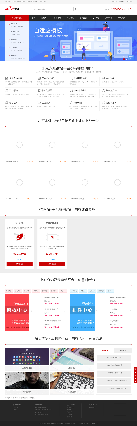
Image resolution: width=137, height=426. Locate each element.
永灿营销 (21, 398)
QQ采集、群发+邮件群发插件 (118, 297)
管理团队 (15, 410)
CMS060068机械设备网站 (51, 309)
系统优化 (74, 291)
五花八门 (101, 291)
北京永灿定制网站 (30, 398)
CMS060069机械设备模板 (51, 297)
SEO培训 (14, 56)
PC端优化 (14, 58)
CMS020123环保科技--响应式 (52, 321)
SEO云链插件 (114, 309)
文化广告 (17, 291)
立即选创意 (19, 264)
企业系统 (13, 26)
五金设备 (26, 291)
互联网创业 (27, 368)
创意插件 (14, 40)
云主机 (13, 50)
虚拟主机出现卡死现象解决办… (44, 410)
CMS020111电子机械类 (111, 161)
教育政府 (44, 291)
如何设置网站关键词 (41, 407)
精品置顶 (123, 350)
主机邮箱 (14, 48)
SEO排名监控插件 (115, 321)
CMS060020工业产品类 (45, 199)
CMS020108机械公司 (12, 161)
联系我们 (92, 407)
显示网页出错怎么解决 (41, 414)
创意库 (44, 18)
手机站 (13, 34)
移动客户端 (15, 32)
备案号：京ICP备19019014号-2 (80, 423)
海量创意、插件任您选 (17, 42)
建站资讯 (72, 368)
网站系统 (14, 24)
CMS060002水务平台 (77, 161)
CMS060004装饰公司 (45, 161)
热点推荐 (105, 350)
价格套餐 (57, 18)
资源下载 (69, 417)
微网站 (19, 34)
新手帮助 (108, 18)
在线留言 (114, 2)
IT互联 (36, 291)
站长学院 (96, 18)
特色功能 (70, 18)
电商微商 (72, 392)
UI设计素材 (14, 398)
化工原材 (53, 291)
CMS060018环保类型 (77, 199)
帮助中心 (121, 2)
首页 (33, 18)
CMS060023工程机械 (12, 199)
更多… (63, 291)
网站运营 (27, 392)
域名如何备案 (39, 412)
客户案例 (83, 18)
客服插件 (83, 291)
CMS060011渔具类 (109, 199)
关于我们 (129, 2)
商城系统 (20, 26)
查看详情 (20, 259)
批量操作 (92, 291)
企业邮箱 (19, 50)
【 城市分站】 (42, 2)
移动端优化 (22, 58)
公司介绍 (15, 407)
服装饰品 (8, 291)
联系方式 (121, 18)
